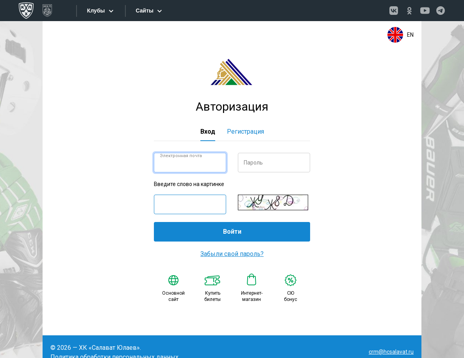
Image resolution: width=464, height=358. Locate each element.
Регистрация (245, 131)
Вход (207, 131)
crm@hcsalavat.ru (391, 352)
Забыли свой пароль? (232, 254)
